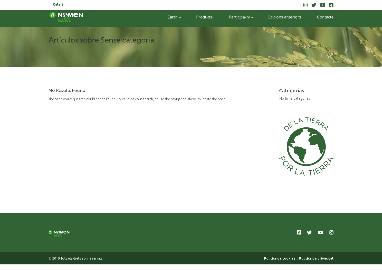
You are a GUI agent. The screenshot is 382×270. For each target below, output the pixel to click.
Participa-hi (239, 17)
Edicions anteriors (284, 17)
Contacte (325, 17)
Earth (173, 17)
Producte (204, 17)
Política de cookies (279, 263)
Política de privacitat (316, 263)
